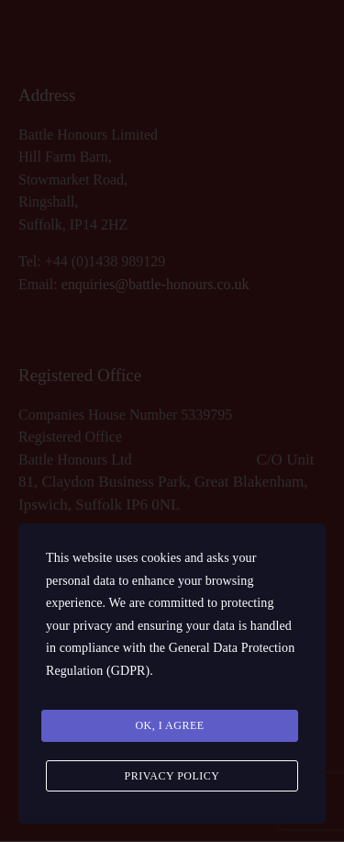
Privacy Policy (171, 775)
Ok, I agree (169, 725)
